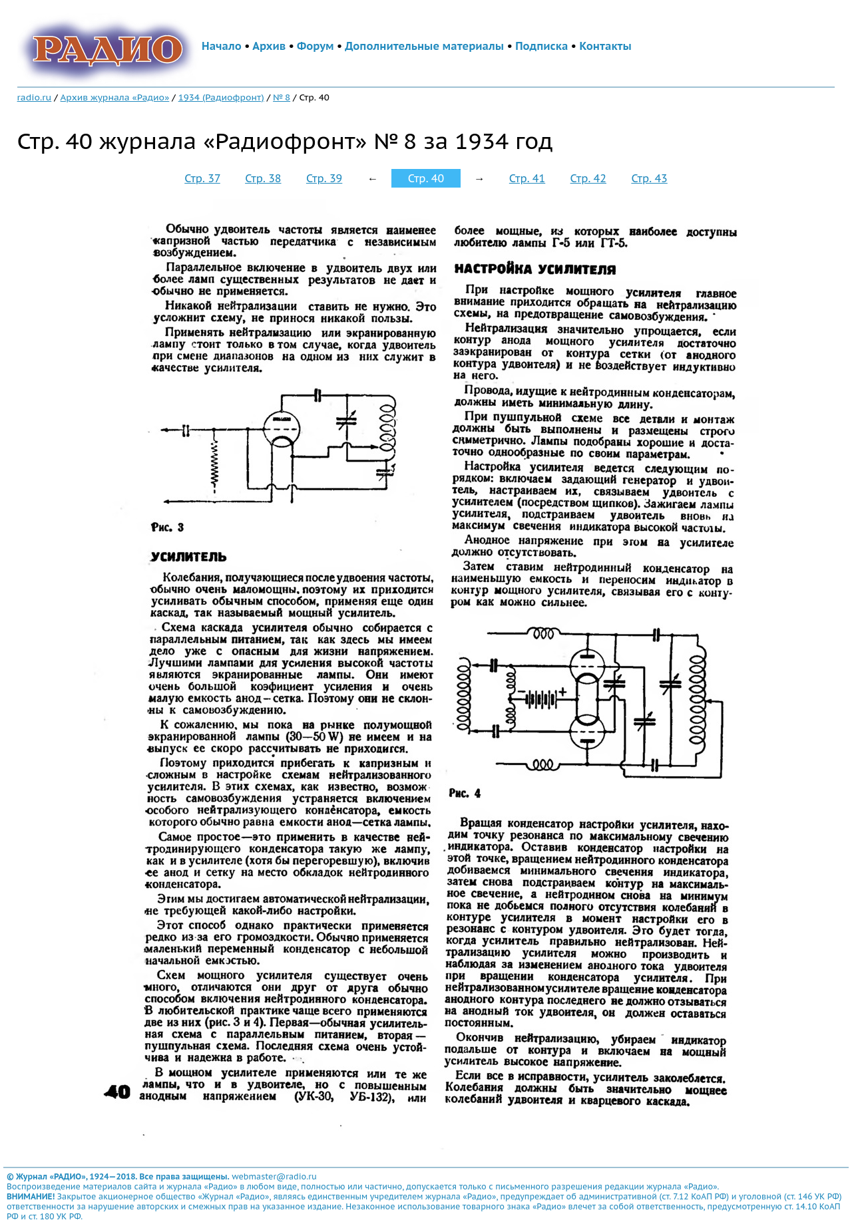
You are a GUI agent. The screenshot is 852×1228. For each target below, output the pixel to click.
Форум (315, 46)
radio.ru (34, 97)
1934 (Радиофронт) (221, 97)
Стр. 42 (588, 178)
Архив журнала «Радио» (115, 97)
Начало (222, 46)
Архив (269, 46)
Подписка (541, 46)
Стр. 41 (527, 178)
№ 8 (281, 97)
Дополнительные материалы (424, 46)
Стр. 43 (649, 178)
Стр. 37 (202, 178)
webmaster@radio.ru (274, 1176)
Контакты (605, 46)
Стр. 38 (263, 178)
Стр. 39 (324, 178)
